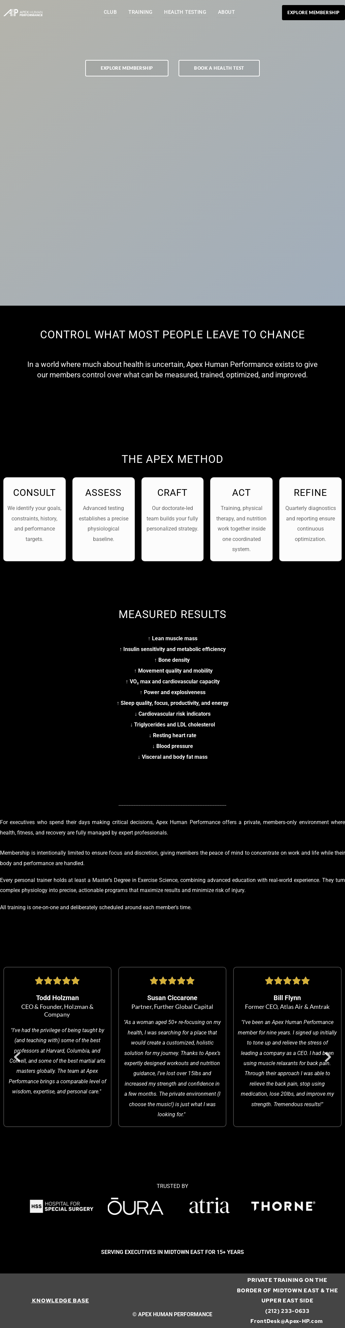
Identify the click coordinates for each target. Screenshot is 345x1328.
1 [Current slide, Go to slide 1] (165, 1154)
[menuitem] (110, 12)
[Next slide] (328, 1057)
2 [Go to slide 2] (172, 1154)
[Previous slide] (17, 1057)
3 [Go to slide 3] (179, 1154)
